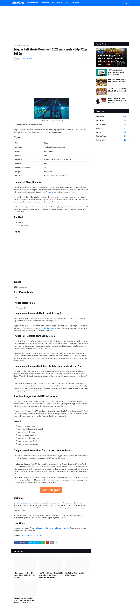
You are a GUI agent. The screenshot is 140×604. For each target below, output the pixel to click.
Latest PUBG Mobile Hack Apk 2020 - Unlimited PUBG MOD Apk (117, 100)
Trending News (111, 124)
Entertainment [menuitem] (32, 3)
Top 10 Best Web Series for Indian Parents (74, 574)
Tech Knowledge (111, 140)
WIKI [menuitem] (67, 3)
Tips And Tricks (111, 136)
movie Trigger (46, 192)
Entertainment (24, 45)
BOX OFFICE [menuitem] (75, 3)
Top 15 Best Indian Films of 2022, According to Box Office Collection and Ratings (51, 575)
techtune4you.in (19, 503)
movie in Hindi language (46, 328)
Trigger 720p (37, 535)
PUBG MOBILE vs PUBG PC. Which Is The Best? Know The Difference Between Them (110, 58)
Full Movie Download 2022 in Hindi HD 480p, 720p (52, 528)
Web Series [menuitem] (45, 3)
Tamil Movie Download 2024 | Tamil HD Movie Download (117, 90)
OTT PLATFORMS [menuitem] (57, 3)
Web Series (111, 120)
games (111, 132)
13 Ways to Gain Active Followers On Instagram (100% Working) (116, 72)
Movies (111, 128)
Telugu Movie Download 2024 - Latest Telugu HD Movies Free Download (24, 575)
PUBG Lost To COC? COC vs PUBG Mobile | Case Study (117, 81)
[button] (126, 3)
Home (16, 45)
